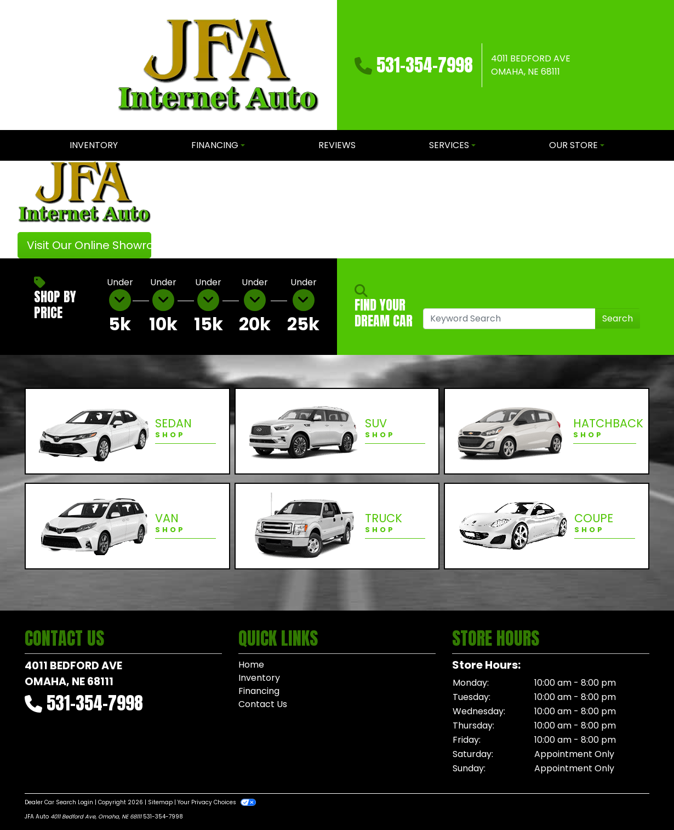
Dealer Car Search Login (59, 802)
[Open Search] (509, 318)
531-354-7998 (424, 65)
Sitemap (160, 802)
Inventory (259, 677)
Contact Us (262, 704)
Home (251, 664)
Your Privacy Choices (217, 802)
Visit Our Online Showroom (89, 245)
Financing (258, 691)
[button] (178, 209)
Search (617, 318)
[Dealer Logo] (218, 65)
